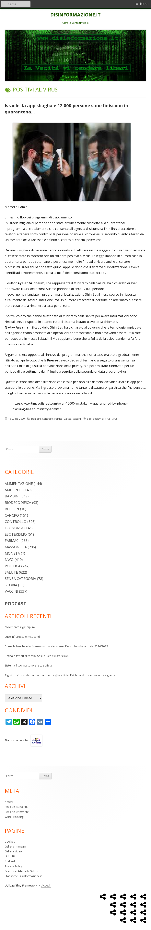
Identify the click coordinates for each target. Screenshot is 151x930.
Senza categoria (20, 578)
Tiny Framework (26, 885)
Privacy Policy (13, 866)
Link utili (10, 856)
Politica (58, 418)
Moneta (12, 553)
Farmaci (12, 540)
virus (115, 418)
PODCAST (15, 603)
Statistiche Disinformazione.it (23, 876)
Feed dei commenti (17, 812)
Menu (144, 4)
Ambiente (13, 489)
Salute (67, 418)
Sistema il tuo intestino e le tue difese (28, 665)
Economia (14, 527)
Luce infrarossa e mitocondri (23, 636)
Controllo (47, 418)
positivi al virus (101, 418)
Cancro (12, 515)
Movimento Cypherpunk (20, 627)
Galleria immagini (16, 846)
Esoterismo (16, 534)
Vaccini (77, 418)
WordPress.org (14, 817)
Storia (11, 585)
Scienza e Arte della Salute (21, 871)
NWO (9, 559)
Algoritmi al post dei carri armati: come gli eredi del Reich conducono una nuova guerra (60, 675)
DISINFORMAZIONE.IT (75, 15)
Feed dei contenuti (16, 807)
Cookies (10, 841)
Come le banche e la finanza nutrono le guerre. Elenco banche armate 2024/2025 (56, 646)
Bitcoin (12, 508)
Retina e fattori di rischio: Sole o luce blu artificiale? (37, 656)
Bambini (36, 418)
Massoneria (16, 547)
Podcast (10, 861)
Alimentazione (19, 483)
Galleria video (13, 851)
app (89, 418)
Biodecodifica (18, 502)
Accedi (9, 802)
